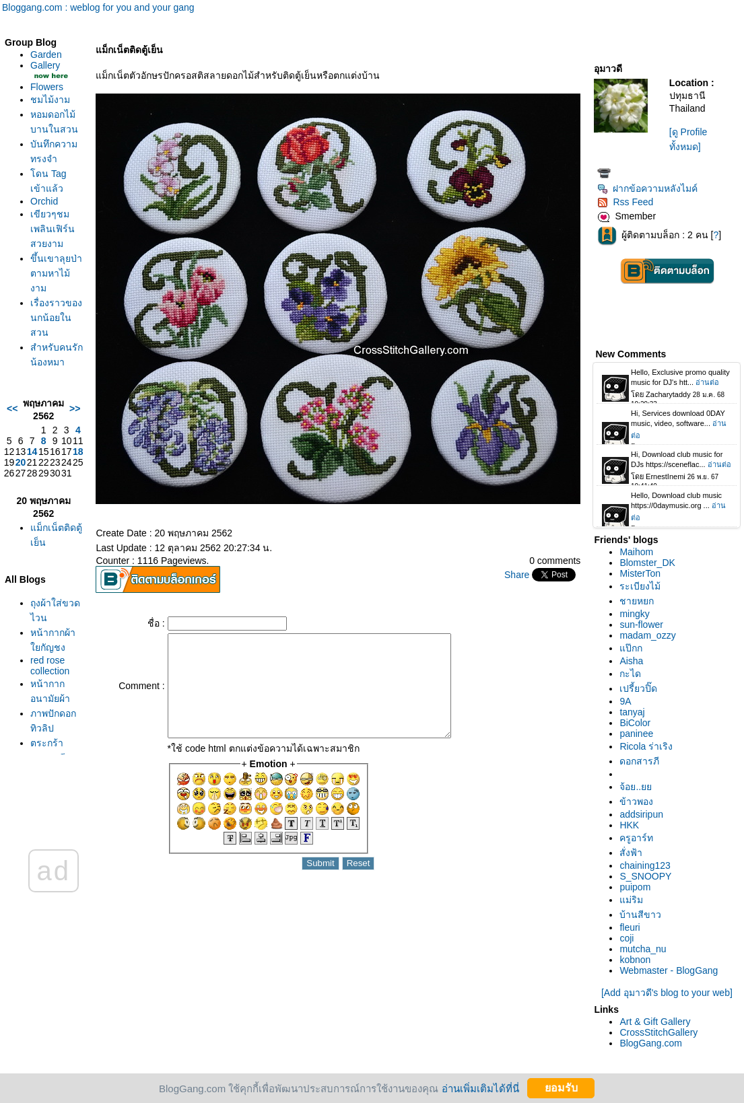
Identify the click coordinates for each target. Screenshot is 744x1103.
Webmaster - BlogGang (668, 970)
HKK (629, 825)
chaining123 (645, 865)
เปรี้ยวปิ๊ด (638, 688)
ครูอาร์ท (636, 837)
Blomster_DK (647, 562)
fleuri (629, 927)
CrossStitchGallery (658, 1032)
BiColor (634, 722)
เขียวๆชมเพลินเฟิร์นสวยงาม (52, 229)
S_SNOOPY (645, 876)
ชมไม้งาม (50, 99)
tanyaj (631, 712)
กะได (630, 673)
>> (74, 408)
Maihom (636, 551)
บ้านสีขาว (640, 914)
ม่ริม (631, 899)
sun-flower (641, 624)
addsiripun (641, 814)
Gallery (45, 65)
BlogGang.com (650, 1043)
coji (626, 938)
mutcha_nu (642, 949)
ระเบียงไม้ (640, 586)
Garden (46, 54)
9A (625, 701)
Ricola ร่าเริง (646, 746)
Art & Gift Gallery (654, 1021)
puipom (634, 887)
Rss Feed (625, 202)
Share (516, 574)
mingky (634, 613)
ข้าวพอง (636, 801)
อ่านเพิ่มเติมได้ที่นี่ (480, 1088)
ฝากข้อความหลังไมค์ (647, 188)
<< (12, 408)
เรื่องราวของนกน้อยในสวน (56, 317)
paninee (636, 733)
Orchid (44, 201)
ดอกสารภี (639, 761)
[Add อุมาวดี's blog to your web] (667, 992)
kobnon (634, 959)
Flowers (46, 86)
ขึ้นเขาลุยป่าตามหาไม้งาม (56, 273)
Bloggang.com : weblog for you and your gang (98, 7)
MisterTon (640, 573)
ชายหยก (636, 601)
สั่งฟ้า (630, 852)
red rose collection (49, 665)
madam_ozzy (647, 635)
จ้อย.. (635, 786)
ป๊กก (630, 648)
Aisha (631, 660)
